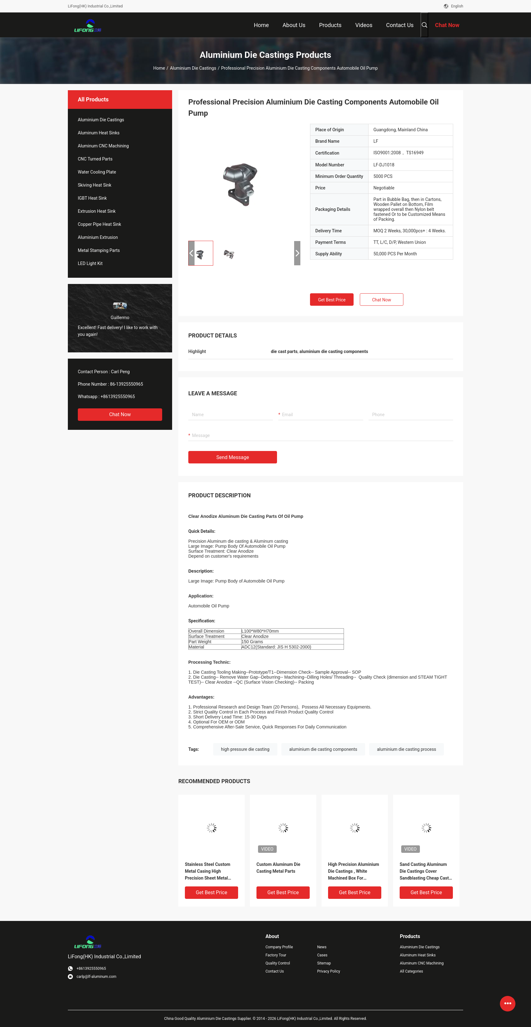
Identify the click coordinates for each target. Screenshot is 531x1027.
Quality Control (278, 963)
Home (159, 68)
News (322, 947)
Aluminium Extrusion (98, 237)
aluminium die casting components (323, 749)
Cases (322, 955)
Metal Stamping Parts (99, 250)
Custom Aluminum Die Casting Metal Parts (278, 868)
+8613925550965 (118, 396)
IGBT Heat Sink (92, 198)
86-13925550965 (126, 384)
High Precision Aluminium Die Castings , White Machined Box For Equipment (353, 871)
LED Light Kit (90, 263)
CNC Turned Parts (95, 158)
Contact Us (275, 971)
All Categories (411, 971)
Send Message (232, 457)
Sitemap (324, 963)
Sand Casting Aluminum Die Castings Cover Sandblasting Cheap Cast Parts (424, 871)
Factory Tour (276, 955)
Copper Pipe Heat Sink (99, 224)
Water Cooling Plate (97, 172)
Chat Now (120, 414)
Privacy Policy (328, 971)
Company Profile (279, 947)
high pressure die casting (245, 749)
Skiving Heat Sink (94, 185)
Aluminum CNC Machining (103, 145)
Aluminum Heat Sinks (99, 132)
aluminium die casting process (406, 749)
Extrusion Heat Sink (96, 211)
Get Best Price (331, 299)
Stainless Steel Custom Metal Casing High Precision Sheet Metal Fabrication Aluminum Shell (207, 871)
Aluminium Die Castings (193, 68)
